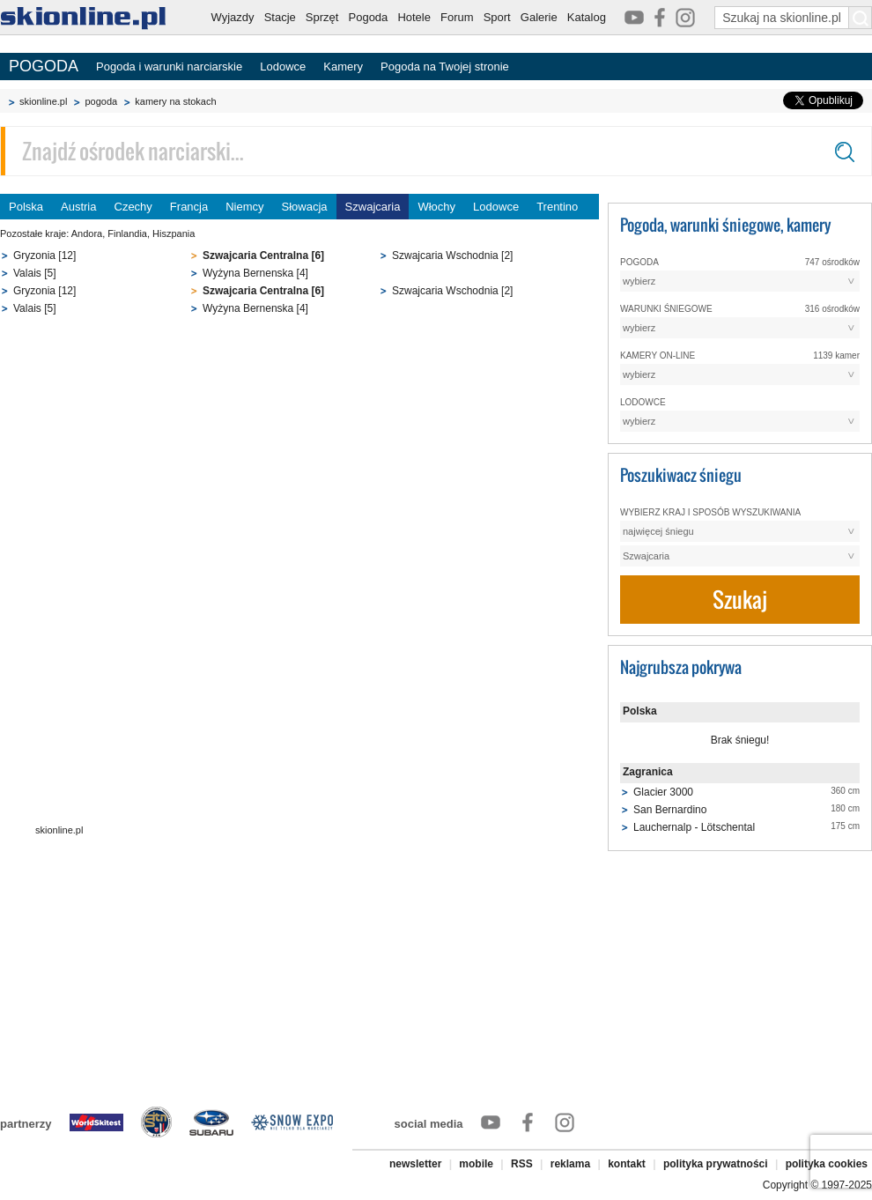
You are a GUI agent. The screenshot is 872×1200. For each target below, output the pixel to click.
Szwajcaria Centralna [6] (263, 255)
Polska (26, 206)
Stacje (280, 17)
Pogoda (368, 17)
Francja (189, 206)
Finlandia (127, 233)
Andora (86, 233)
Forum (457, 17)
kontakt (627, 1164)
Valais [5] (34, 273)
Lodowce (283, 66)
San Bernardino (669, 810)
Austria (78, 206)
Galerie (539, 17)
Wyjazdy (233, 17)
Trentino (557, 206)
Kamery (343, 66)
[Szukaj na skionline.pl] (860, 17)
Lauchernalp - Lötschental (694, 827)
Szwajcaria (373, 206)
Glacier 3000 (663, 792)
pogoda (101, 101)
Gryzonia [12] (44, 255)
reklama (570, 1164)
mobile (476, 1164)
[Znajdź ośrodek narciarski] (436, 151)
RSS (522, 1164)
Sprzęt (322, 17)
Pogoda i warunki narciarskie (169, 66)
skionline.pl (43, 101)
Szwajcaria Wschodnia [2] (452, 255)
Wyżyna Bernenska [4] (255, 273)
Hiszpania (173, 233)
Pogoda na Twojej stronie (445, 66)
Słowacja (305, 206)
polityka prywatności (715, 1164)
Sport (497, 17)
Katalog (586, 17)
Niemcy (244, 206)
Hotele (414, 17)
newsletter (415, 1164)
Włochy (436, 206)
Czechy (133, 206)
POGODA (43, 66)
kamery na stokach (175, 101)
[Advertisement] (299, 461)
